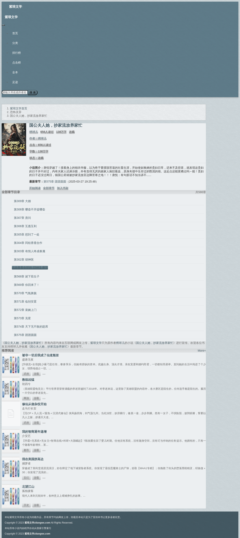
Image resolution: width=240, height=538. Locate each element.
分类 (15, 43)
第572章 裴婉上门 (25, 309)
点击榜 (16, 62)
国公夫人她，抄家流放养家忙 (23, 342)
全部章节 (49, 187)
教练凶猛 (28, 379)
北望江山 (28, 486)
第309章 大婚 (22, 200)
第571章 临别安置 (25, 301)
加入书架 (62, 187)
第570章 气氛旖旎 (25, 293)
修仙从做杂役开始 (34, 404)
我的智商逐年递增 (34, 431)
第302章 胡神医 (24, 259)
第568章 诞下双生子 (26, 276)
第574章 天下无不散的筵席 (31, 326)
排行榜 (16, 52)
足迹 (15, 82)
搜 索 (32, 92)
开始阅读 (35, 187)
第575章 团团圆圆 (55, 181)
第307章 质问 (22, 217)
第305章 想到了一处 (26, 234)
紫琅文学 (15, 6)
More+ (202, 350)
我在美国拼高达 (33, 459)
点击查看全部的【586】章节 (30, 267)
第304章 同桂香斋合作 (28, 242)
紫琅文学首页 (18, 108)
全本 (15, 72)
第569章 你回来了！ (26, 284)
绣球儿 (33, 131)
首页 (15, 33)
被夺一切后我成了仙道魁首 (40, 355)
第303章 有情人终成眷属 (29, 251)
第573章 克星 (22, 318)
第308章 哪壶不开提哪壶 (29, 209)
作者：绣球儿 (37, 138)
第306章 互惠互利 (25, 226)
